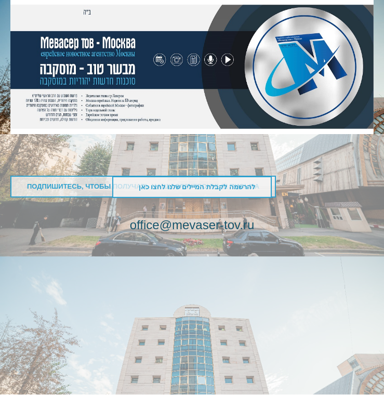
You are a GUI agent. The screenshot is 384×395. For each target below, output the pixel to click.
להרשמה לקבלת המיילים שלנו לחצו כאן (192, 187)
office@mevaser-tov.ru (192, 225)
